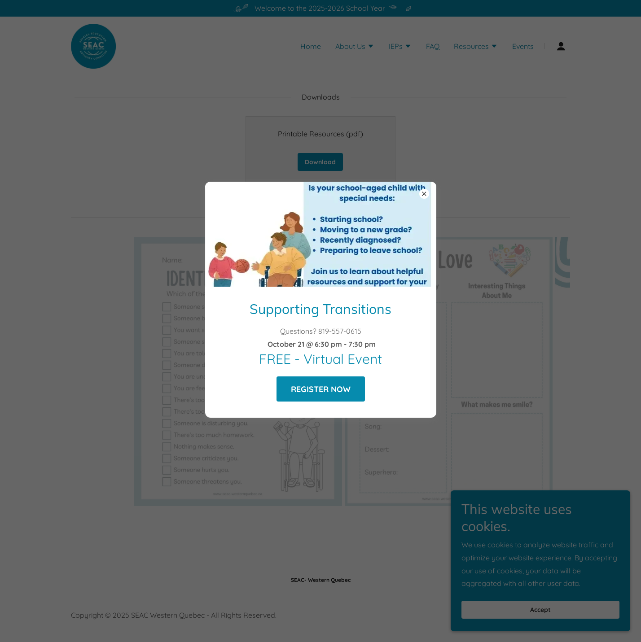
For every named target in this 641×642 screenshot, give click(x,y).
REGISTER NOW (321, 389)
